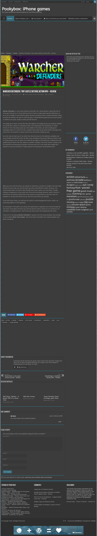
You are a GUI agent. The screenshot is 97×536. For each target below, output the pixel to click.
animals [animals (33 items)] (71, 180)
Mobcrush (25, 1)
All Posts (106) (71, 167)
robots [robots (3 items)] (77, 202)
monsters (46, 320)
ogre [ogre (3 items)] (78, 197)
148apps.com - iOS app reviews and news (14, 494)
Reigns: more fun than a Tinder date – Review (80, 155)
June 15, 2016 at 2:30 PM (55, 416)
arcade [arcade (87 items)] (79, 179)
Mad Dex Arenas (29, 396)
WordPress (78, 521)
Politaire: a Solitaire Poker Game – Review (79, 161)
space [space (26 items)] (82, 204)
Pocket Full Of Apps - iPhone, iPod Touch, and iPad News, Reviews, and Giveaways (15, 496)
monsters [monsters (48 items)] (72, 196)
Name (5, 453)
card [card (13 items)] (76, 182)
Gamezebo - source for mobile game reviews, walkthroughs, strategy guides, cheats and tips (15, 512)
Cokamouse (8, 94)
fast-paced (29, 320)
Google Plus (17, 1)
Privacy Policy (71, 501)
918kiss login (38, 501)
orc (58, 320)
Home (3, 18)
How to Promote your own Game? (55, 18)
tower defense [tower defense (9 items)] (80, 207)
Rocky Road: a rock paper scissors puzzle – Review (14, 376)
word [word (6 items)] (91, 210)
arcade (14, 320)
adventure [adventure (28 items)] (80, 177)
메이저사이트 (38, 497)
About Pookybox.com (21, 18)
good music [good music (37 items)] (87, 191)
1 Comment (50, 94)
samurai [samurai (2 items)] (69, 205)
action (8, 320)
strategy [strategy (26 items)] (71, 207)
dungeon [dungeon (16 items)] (70, 185)
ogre (53, 320)
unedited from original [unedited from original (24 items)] (78, 209)
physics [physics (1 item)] (88, 196)
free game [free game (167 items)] (73, 191)
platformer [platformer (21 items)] (74, 199)
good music (38, 320)
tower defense (14, 322)
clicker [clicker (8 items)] (80, 182)
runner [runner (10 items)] (90, 202)
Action (15, 53)
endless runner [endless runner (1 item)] (78, 185)
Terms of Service (81, 501)
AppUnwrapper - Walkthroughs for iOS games (15, 491)
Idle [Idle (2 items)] (94, 191)
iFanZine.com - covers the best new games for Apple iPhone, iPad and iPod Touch (15, 499)
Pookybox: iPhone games (26, 9)
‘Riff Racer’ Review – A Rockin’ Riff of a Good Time (11, 398)
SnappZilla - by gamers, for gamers (12, 514)
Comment (6, 436)
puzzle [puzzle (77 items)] (89, 199)
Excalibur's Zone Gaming (8, 490)
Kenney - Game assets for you (10, 493)
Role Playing (40, 94)
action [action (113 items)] (70, 176)
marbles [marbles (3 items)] (69, 194)
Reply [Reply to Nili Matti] (60, 421)
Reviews (9, 18)
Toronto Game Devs (7, 488)
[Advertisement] (48, 37)
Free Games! (36, 18)
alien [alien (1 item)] (86, 177)
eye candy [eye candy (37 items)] (88, 185)
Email (5, 459)
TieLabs (93, 521)
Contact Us (91, 501)
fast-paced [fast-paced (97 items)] (82, 187)
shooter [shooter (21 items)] (75, 204)
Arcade (30, 94)
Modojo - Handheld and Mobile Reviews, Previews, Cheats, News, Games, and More (14, 502)
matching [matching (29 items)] (76, 194)
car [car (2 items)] (72, 182)
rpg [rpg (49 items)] (86, 202)
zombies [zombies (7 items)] (70, 212)
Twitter (10, 1)
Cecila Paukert (38, 504)
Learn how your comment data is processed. (38, 477)
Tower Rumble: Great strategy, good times (51, 397)
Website (5, 465)
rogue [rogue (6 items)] (81, 202)
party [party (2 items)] (84, 196)
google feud (38, 492)
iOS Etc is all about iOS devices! (11, 510)
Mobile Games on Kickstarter (78, 18)
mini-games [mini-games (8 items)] (86, 194)
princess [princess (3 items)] (82, 199)
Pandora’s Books (48, 489)
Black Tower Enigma (19, 217)
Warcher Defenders (8, 111)
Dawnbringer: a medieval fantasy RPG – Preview (50, 376)
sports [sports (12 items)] (88, 205)
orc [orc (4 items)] (81, 197)
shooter (5, 322)
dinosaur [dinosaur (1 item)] (85, 182)
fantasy (21, 320)
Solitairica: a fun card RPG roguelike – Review (80, 153)
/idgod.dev (37, 489)
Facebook (3, 1)
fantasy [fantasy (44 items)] (71, 187)
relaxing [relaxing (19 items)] (70, 202)
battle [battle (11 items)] (86, 180)
